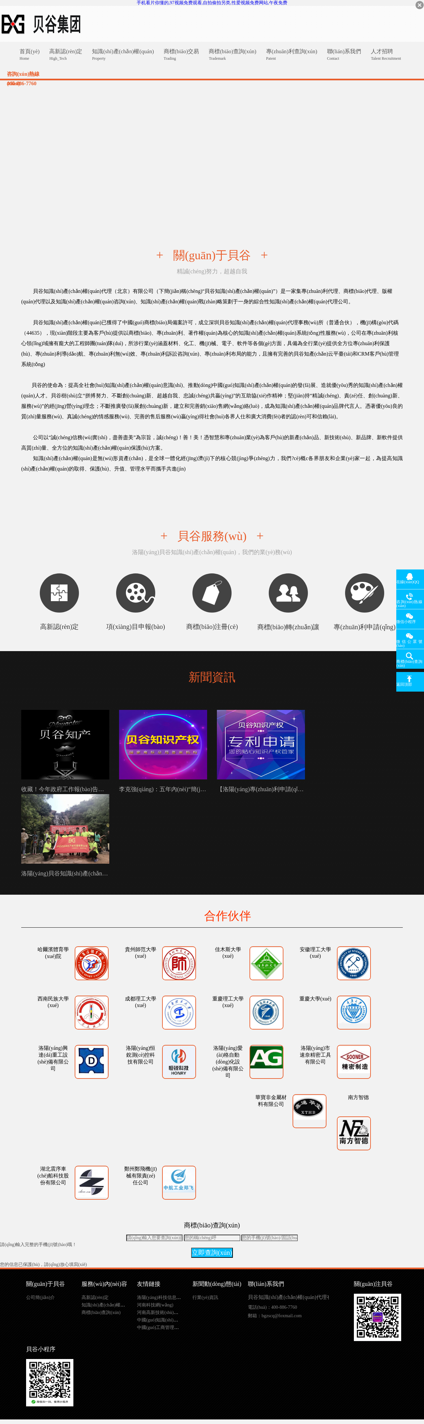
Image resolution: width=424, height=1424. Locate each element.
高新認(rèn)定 (95, 1297)
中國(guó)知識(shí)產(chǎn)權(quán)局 (174, 1320)
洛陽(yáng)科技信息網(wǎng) (165, 1297)
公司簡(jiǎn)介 (40, 1297)
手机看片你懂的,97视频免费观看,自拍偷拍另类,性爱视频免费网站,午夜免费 (212, 2)
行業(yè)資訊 (205, 1297)
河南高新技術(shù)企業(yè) (163, 1312)
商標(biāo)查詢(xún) (101, 1312)
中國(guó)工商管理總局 (160, 1327)
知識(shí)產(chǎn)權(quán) (107, 1305)
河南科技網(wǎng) (155, 1305)
